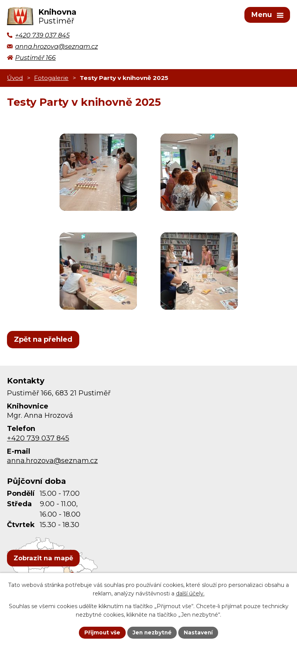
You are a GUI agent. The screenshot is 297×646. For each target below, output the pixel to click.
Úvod (15, 79)
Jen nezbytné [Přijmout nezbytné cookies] (152, 632)
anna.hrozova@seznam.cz (52, 462)
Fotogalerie (51, 79)
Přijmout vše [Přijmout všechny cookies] (101, 632)
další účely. (190, 593)
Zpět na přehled (43, 340)
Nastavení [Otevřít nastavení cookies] (199, 632)
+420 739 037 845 (38, 439)
